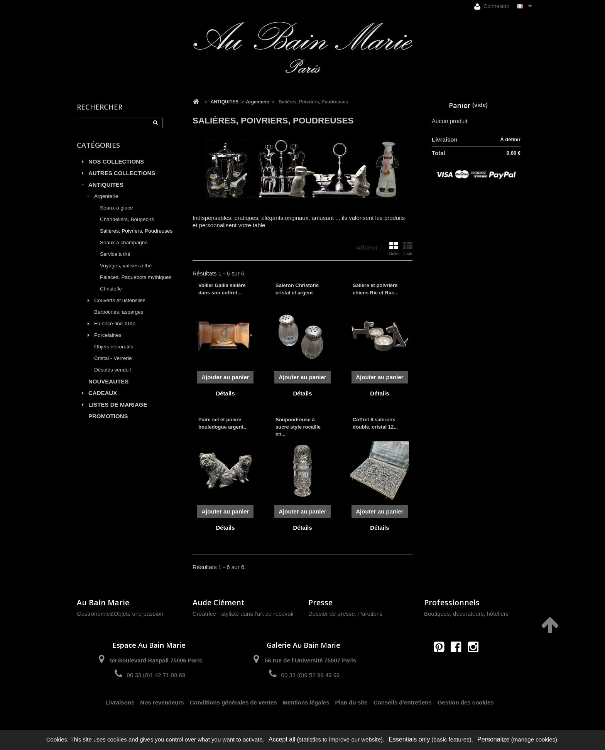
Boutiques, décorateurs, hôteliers (466, 613)
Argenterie (106, 196)
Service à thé (115, 254)
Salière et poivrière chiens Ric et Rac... (376, 288)
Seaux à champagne (124, 242)
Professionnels (452, 602)
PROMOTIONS (108, 416)
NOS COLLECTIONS (116, 161)
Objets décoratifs (113, 347)
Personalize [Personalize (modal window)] (493, 739)
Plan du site (351, 702)
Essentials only (409, 739)
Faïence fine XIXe (114, 323)
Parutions (370, 613)
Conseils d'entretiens (402, 702)
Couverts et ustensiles (119, 300)
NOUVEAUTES (108, 381)
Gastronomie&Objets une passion (120, 613)
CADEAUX (102, 393)
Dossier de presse (331, 613)
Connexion (491, 6)
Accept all (282, 739)
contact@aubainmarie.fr (459, 663)
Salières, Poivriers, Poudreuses (136, 231)
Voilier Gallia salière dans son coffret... (222, 288)
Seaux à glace (116, 208)
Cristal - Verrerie (113, 358)
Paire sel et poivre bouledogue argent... (223, 423)
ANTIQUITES (105, 184)
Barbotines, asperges (119, 312)
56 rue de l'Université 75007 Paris (310, 660)
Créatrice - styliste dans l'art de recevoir (243, 613)
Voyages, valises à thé (126, 266)
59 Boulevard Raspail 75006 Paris (156, 660)
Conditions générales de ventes (233, 702)
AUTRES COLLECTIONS (121, 173)
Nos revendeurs (162, 702)
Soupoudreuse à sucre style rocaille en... (298, 426)
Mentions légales (306, 702)
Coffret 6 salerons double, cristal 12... (375, 423)
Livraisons (119, 702)
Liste (407, 248)
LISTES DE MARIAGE (117, 404)
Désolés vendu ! (113, 370)
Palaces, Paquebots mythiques (135, 277)
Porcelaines (108, 335)
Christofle (111, 289)
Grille (394, 248)
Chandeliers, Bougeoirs (127, 219)
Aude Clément (219, 602)
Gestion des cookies (466, 702)
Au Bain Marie (103, 602)
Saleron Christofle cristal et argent (297, 288)
